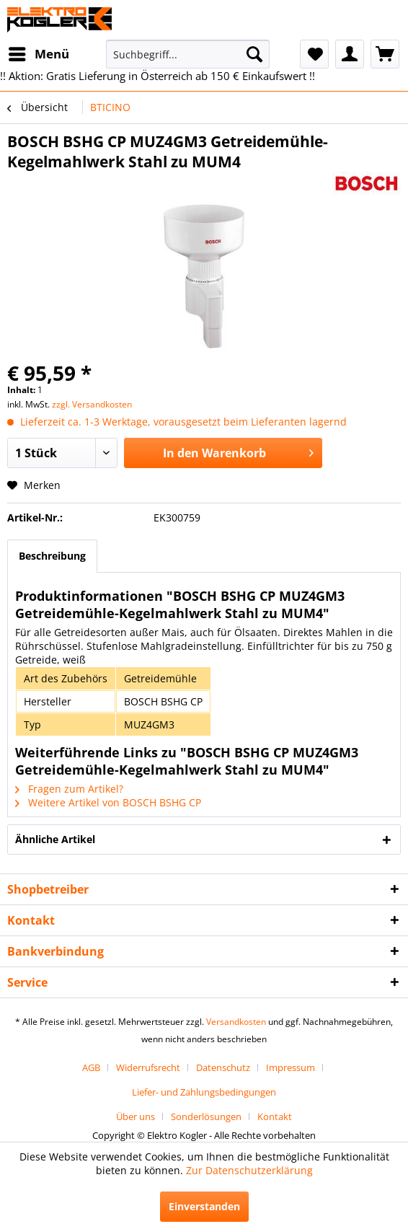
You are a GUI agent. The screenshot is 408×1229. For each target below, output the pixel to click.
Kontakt (274, 1116)
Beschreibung (52, 556)
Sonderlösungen (206, 1116)
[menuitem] (38, 54)
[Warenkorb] (385, 54)
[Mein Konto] (349, 54)
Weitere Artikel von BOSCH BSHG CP (108, 802)
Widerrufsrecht (148, 1067)
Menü (39, 52)
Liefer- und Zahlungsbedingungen (204, 1091)
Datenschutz (223, 1067)
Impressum (290, 1067)
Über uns (135, 1116)
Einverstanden (204, 1206)
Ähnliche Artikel (55, 839)
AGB (91, 1067)
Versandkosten (236, 1022)
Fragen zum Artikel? (69, 789)
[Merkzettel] (314, 54)
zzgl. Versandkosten (92, 404)
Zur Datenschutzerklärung (249, 1170)
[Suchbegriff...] (187, 54)
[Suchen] (254, 54)
